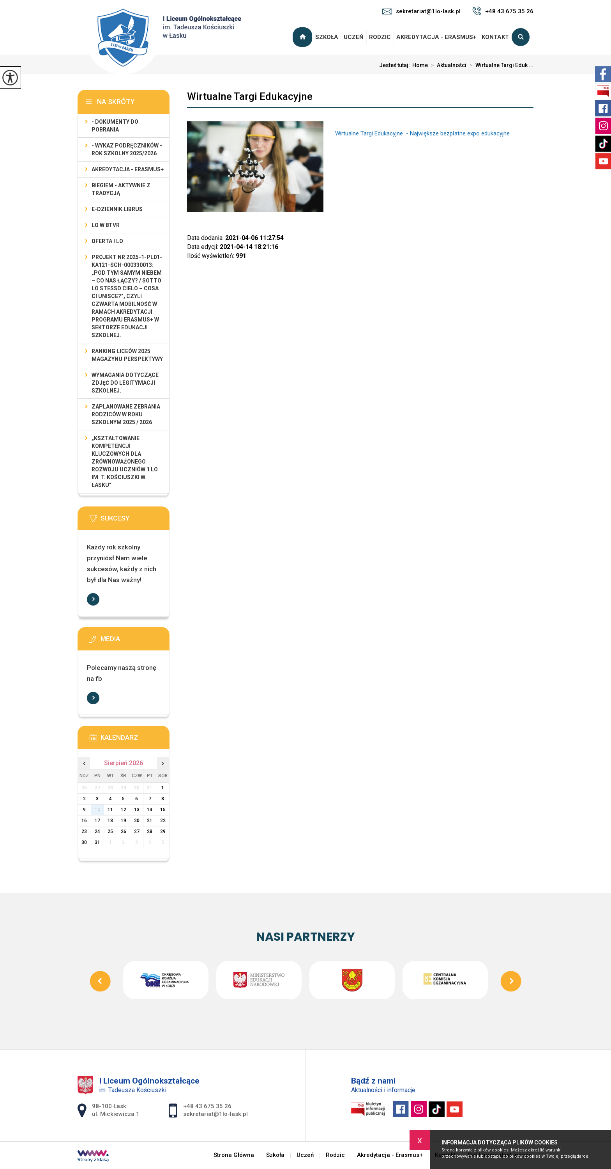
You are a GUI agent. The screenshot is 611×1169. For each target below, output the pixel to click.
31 (97, 842)
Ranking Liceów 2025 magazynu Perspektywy (127, 355)
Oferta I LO (107, 241)
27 (137, 831)
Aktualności (447, 65)
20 (137, 820)
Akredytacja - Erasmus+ (436, 37)
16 (84, 820)
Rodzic (380, 37)
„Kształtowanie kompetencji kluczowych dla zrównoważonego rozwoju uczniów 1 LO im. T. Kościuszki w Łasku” (125, 461)
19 (123, 820)
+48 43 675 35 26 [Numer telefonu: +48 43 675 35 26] (207, 1106)
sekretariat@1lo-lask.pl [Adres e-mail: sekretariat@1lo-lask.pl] (215, 1113)
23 (84, 831)
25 (110, 831)
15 (163, 809)
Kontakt (495, 37)
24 (97, 831)
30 (84, 842)
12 (123, 809)
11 (110, 809)
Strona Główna (303, 37)
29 (163, 831)
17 (97, 820)
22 (163, 820)
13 (137, 809)
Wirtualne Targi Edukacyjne (250, 96)
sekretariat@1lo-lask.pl (421, 11)
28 (149, 831)
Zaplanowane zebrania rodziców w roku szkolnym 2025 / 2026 (126, 414)
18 (110, 820)
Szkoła (326, 37)
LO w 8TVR (106, 225)
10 (97, 809)
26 (123, 831)
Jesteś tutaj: (395, 65)
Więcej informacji (93, 599)
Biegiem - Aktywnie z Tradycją (121, 189)
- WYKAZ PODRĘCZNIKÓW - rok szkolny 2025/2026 (127, 149)
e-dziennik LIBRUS (117, 209)
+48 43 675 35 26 (502, 11)
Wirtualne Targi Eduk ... (499, 65)
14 (149, 809)
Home (420, 65)
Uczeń (354, 37)
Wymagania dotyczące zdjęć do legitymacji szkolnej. (125, 383)
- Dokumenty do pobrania (115, 126)
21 (149, 820)
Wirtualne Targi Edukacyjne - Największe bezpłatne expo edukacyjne (422, 133)
